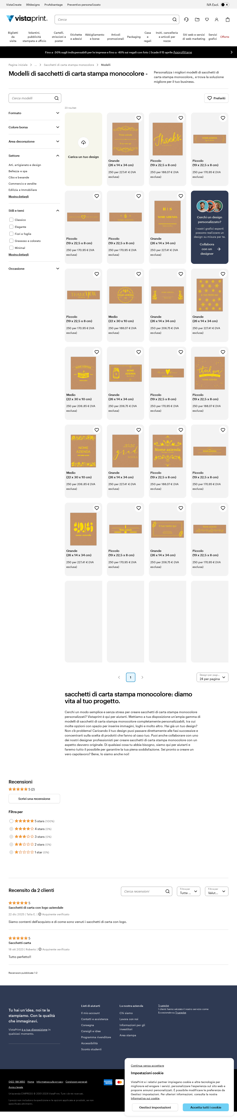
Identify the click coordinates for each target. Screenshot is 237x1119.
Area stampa (128, 1035)
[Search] (167, 891)
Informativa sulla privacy (49, 1081)
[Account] (217, 19)
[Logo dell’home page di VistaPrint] (27, 19)
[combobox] (114, 19)
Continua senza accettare (147, 1065)
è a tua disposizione (34, 1029)
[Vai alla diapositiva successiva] (231, 52)
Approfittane (182, 52)
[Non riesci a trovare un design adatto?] (209, 227)
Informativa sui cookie (145, 1098)
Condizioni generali (76, 1081)
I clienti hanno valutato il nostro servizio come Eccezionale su (183, 1036)
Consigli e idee (91, 1031)
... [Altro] (36, 64)
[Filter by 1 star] (11, 852)
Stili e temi (16, 210)
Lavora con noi (129, 1019)
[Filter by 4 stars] (11, 829)
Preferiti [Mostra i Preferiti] (216, 98)
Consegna (87, 1025)
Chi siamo (126, 1013)
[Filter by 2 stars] (11, 844)
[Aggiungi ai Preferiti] (139, 118)
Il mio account (90, 1013)
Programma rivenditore (96, 1037)
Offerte (224, 36)
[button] (119, 677)
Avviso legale (16, 1087)
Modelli (106, 64)
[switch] (220, 4)
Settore (14, 155)
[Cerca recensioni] (143, 891)
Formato (15, 113)
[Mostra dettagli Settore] (19, 196)
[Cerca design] (56, 98)
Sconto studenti (91, 1049)
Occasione (16, 268)
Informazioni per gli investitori (132, 1027)
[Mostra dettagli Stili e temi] (19, 254)
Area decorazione (22, 141)
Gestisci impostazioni (155, 1107)
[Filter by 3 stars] (11, 837)
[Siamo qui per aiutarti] (186, 19)
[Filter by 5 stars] (11, 821)
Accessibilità (89, 1043)
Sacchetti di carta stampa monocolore (69, 64)
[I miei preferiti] (207, 19)
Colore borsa (18, 127)
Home (31, 1081)
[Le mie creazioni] (197, 19)
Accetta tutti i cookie (205, 1107)
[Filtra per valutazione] (188, 891)
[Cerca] (174, 19)
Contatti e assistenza (94, 1019)
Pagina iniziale (18, 64)
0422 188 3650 (17, 1081)
